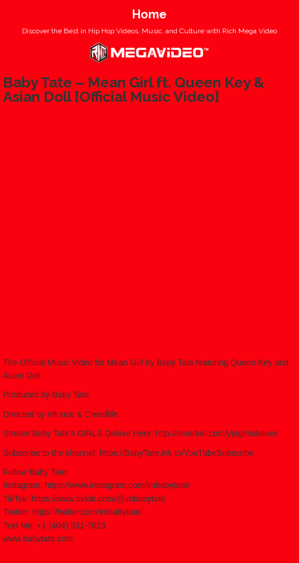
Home (149, 14)
